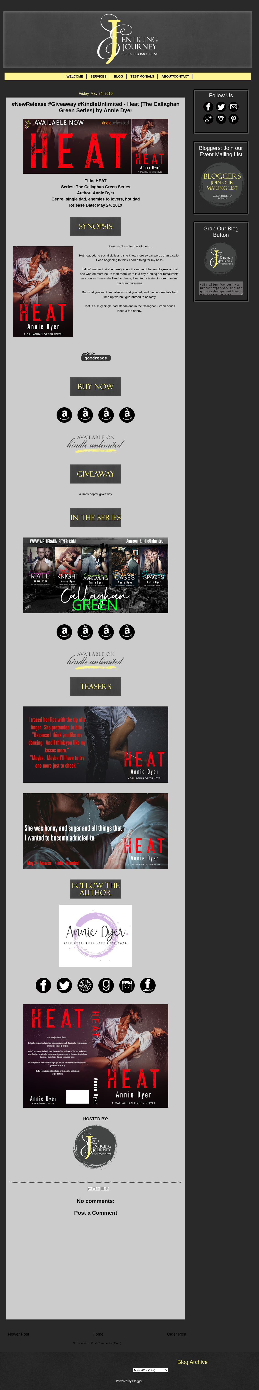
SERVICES (98, 76)
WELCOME (75, 76)
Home (97, 1334)
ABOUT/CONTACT (175, 76)
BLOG (118, 76)
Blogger (137, 1381)
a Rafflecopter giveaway (95, 494)
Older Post (176, 1334)
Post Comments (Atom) (106, 1343)
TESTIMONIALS (142, 76)
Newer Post (18, 1334)
